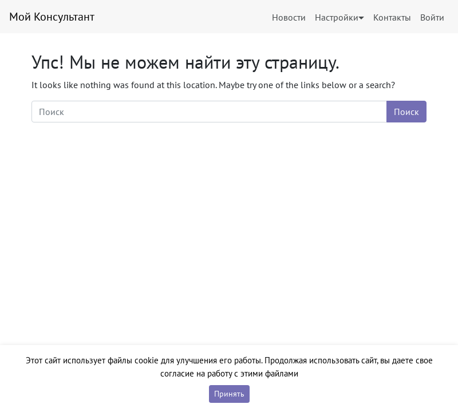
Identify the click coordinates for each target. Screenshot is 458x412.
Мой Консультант (51, 16)
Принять (229, 394)
